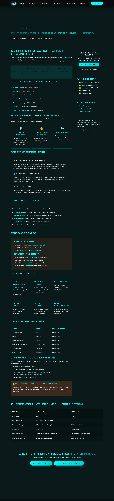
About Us (83, 3)
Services (32, 3)
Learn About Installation (69, 463)
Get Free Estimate (41, 463)
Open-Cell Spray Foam (86, 106)
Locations (45, 3)
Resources (71, 3)
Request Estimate (89, 64)
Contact (97, 3)
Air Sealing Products (85, 111)
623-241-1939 (92, 69)
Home (22, 3)
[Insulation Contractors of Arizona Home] (14, 3)
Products (58, 3)
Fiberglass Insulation (85, 108)
